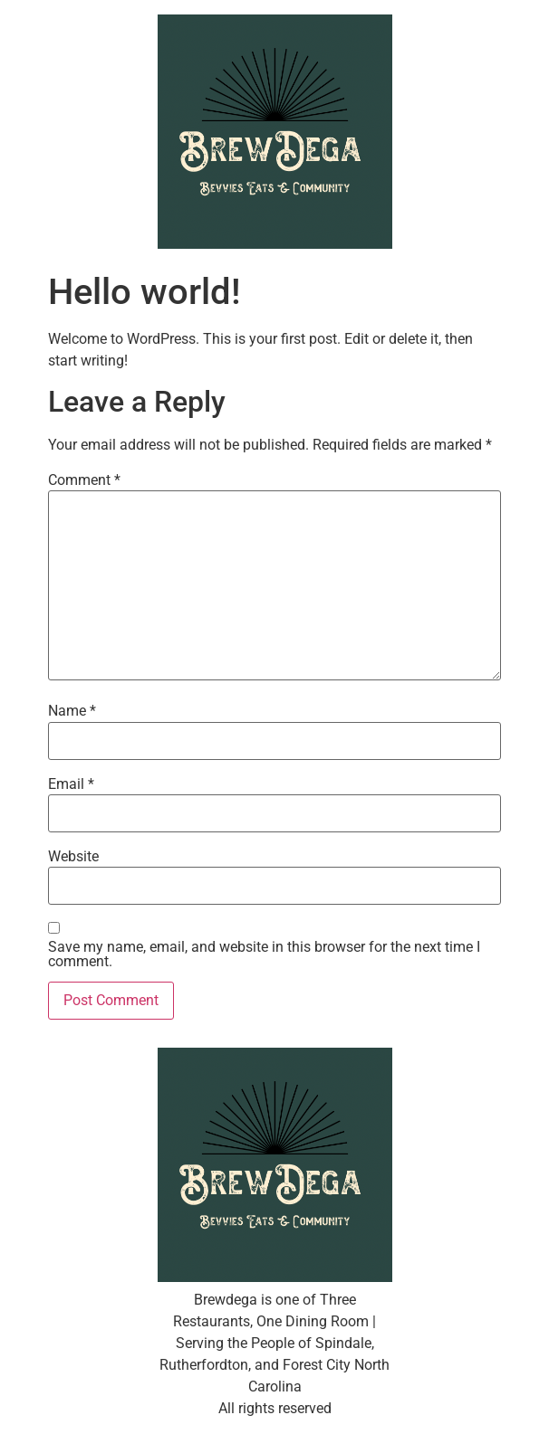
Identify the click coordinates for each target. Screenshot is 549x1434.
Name (72, 711)
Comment (84, 480)
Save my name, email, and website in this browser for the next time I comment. (264, 954)
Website (73, 857)
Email (71, 784)
